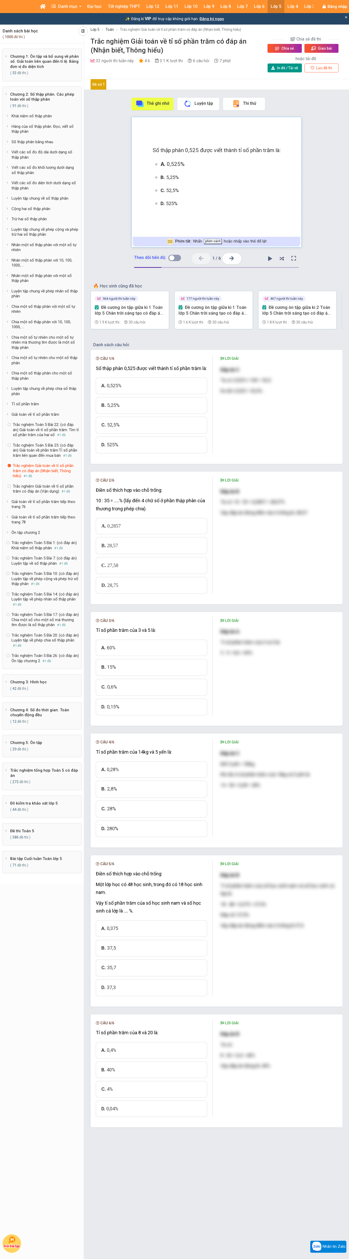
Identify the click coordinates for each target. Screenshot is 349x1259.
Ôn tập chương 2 (26, 532)
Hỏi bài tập (12, 1242)
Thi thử (244, 104)
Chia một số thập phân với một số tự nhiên (43, 309)
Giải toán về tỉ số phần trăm (35, 414)
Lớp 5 (95, 29)
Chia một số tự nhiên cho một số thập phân (44, 360)
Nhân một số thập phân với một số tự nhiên (44, 247)
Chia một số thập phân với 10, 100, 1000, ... (41, 325)
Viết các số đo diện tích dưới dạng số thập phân (44, 185)
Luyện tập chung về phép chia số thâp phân (44, 391)
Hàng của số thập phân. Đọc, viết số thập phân (43, 129)
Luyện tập (198, 104)
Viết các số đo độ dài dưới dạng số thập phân (42, 155)
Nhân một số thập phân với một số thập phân (42, 278)
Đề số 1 (98, 84)
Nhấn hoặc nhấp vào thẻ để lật (217, 241)
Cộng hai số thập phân (31, 208)
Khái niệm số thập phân (32, 116)
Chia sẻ (284, 48)
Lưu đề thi (321, 68)
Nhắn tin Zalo (328, 1246)
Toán (110, 29)
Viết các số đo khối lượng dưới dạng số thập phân (43, 170)
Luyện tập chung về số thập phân (40, 198)
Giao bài (321, 48)
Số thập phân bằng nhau (32, 142)
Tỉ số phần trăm (25, 404)
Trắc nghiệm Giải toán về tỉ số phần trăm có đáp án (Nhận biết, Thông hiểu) (180, 29)
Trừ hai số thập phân (29, 219)
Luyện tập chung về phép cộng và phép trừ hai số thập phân (45, 232)
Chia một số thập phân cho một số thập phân (42, 376)
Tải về (284, 68)
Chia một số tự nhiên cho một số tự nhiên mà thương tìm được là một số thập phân (43, 342)
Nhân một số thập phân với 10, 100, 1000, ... (42, 263)
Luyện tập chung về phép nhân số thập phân (45, 294)
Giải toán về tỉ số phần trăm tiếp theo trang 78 (43, 520)
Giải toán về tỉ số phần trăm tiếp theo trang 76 (43, 504)
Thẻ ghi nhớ (152, 104)
